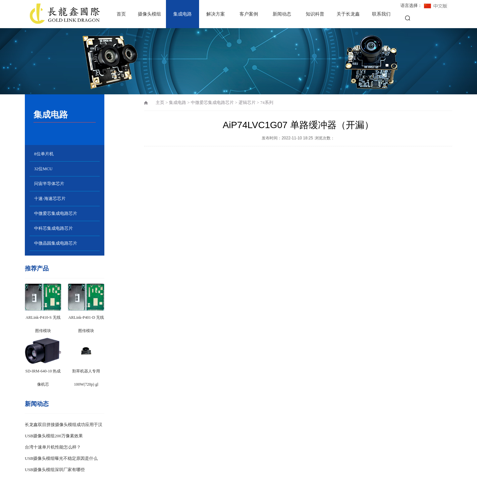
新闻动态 (282, 14)
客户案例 (248, 14)
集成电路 (182, 14)
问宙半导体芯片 (49, 183)
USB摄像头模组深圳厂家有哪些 (55, 469)
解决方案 (215, 14)
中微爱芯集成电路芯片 (55, 213)
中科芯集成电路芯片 (53, 228)
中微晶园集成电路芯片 (55, 243)
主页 (160, 102)
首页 (121, 14)
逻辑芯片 (247, 102)
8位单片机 (44, 153)
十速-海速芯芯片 (50, 198)
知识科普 (315, 14)
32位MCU (43, 168)
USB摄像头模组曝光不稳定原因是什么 (61, 458)
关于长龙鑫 (348, 14)
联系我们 (381, 14)
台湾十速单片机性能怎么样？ (53, 447)
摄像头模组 (149, 14)
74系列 (266, 102)
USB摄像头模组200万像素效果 (54, 435)
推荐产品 (37, 268)
